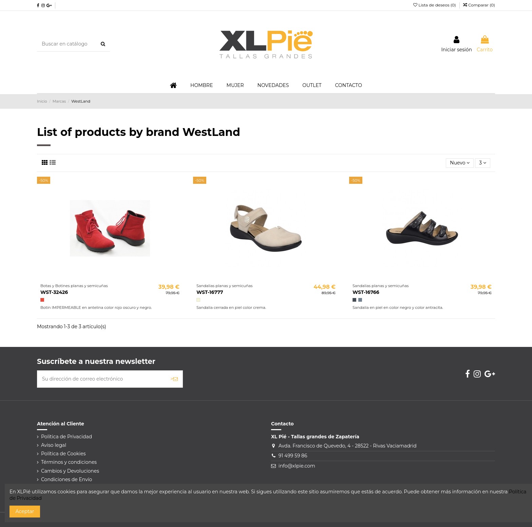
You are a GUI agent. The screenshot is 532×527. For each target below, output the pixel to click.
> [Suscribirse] (174, 379)
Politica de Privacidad (66, 437)
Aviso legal (53, 445)
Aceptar (25, 511)
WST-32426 (54, 292)
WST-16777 (209, 292)
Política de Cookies (63, 454)
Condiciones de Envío (66, 479)
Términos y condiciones (69, 462)
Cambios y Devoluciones (70, 471)
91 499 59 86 (293, 456)
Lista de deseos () (435, 4)
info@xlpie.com (297, 466)
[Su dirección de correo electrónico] (101, 379)
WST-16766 (366, 292)
